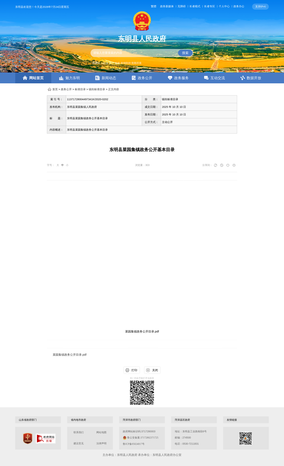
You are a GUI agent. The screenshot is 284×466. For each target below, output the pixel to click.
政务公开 (145, 78)
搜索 (185, 53)
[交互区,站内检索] (142, 53)
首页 (55, 89)
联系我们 (79, 432)
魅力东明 (72, 78)
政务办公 (238, 6)
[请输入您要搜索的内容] (142, 53)
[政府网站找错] (46, 439)
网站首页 (36, 78)
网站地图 (101, 432)
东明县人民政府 (142, 39)
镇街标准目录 (97, 89)
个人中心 (224, 6)
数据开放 (254, 78)
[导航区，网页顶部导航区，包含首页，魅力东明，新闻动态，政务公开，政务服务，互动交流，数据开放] (142, 77)
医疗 (111, 63)
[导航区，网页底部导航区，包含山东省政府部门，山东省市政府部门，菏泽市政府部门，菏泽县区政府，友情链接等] (142, 419)
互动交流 (217, 78)
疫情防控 (126, 63)
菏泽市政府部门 (132, 419)
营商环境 (136, 63)
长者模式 (194, 6)
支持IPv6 (260, 6)
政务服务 (181, 78)
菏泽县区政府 (182, 419)
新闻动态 (109, 78)
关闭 (155, 370)
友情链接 (232, 419)
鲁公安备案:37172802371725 (142, 437)
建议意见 (79, 443)
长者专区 (209, 6)
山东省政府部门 (28, 419)
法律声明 (101, 443)
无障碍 (182, 6)
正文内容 (113, 89)
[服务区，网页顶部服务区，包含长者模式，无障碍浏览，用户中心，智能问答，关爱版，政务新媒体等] (209, 7)
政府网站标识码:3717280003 (140, 437)
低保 (117, 63)
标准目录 (80, 89)
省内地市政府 (78, 419)
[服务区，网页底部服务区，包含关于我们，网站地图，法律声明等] (142, 438)
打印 (134, 370)
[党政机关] (27, 438)
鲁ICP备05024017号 (134, 444)
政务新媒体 (167, 6)
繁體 (153, 6)
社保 (105, 63)
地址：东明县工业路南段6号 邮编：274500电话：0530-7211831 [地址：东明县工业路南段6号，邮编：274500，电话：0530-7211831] (191, 437)
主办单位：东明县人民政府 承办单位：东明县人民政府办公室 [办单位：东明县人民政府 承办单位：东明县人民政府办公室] (142, 454)
